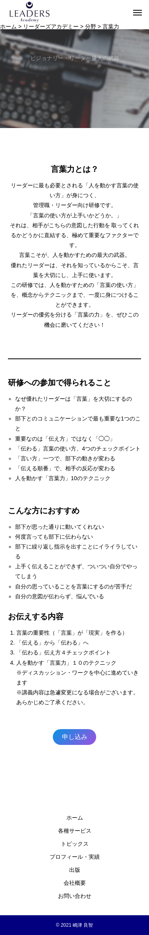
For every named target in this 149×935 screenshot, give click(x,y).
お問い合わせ (74, 896)
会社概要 (75, 883)
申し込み (74, 736)
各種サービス (74, 831)
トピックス (75, 844)
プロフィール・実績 (75, 857)
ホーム (74, 817)
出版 (74, 870)
